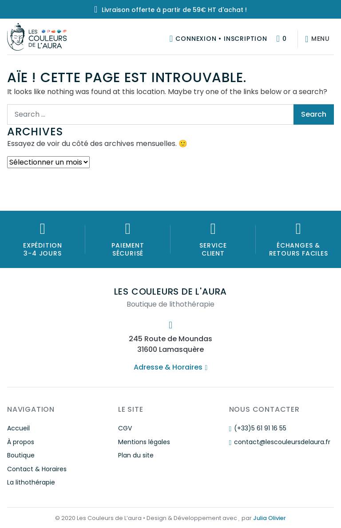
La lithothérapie (31, 482)
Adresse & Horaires (170, 367)
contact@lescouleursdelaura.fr (279, 441)
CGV (125, 428)
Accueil (18, 428)
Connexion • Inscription (221, 38)
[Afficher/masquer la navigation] (315, 39)
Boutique (21, 455)
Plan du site (136, 455)
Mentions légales (144, 441)
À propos (20, 441)
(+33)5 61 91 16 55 (257, 428)
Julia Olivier (269, 518)
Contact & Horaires (37, 469)
